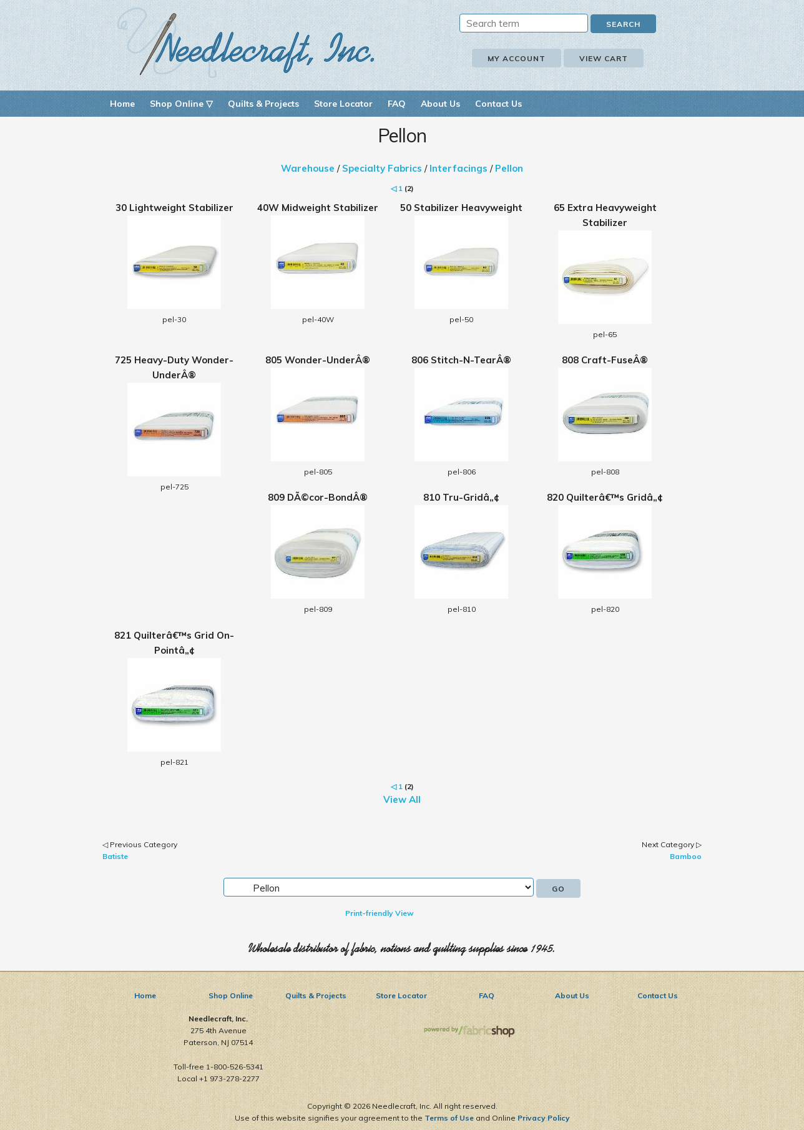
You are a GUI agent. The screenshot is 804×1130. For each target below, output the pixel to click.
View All (402, 799)
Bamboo (686, 856)
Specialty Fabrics (382, 168)
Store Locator (343, 103)
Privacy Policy (543, 1118)
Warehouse (308, 168)
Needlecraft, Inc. (246, 42)
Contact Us (498, 103)
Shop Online (230, 995)
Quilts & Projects (263, 103)
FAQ (397, 103)
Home (122, 103)
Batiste (115, 856)
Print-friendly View (379, 913)
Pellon (509, 168)
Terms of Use (449, 1118)
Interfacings (458, 168)
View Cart (603, 58)
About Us (440, 103)
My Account (517, 58)
